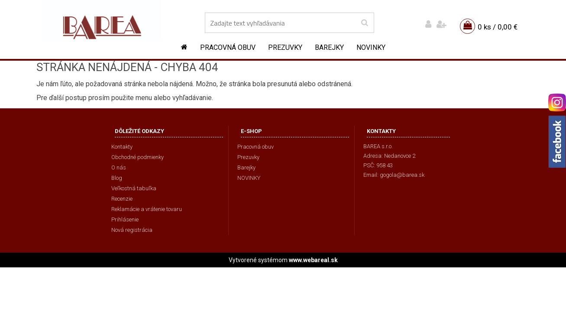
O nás (118, 167)
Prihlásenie (125, 219)
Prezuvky (285, 47)
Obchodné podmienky (137, 157)
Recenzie (122, 198)
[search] (364, 23)
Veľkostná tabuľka (133, 188)
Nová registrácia (131, 230)
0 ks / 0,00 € (497, 27)
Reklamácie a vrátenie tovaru (146, 209)
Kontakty (122, 146)
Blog (116, 178)
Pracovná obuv (228, 47)
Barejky (329, 47)
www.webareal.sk (313, 260)
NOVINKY (370, 47)
